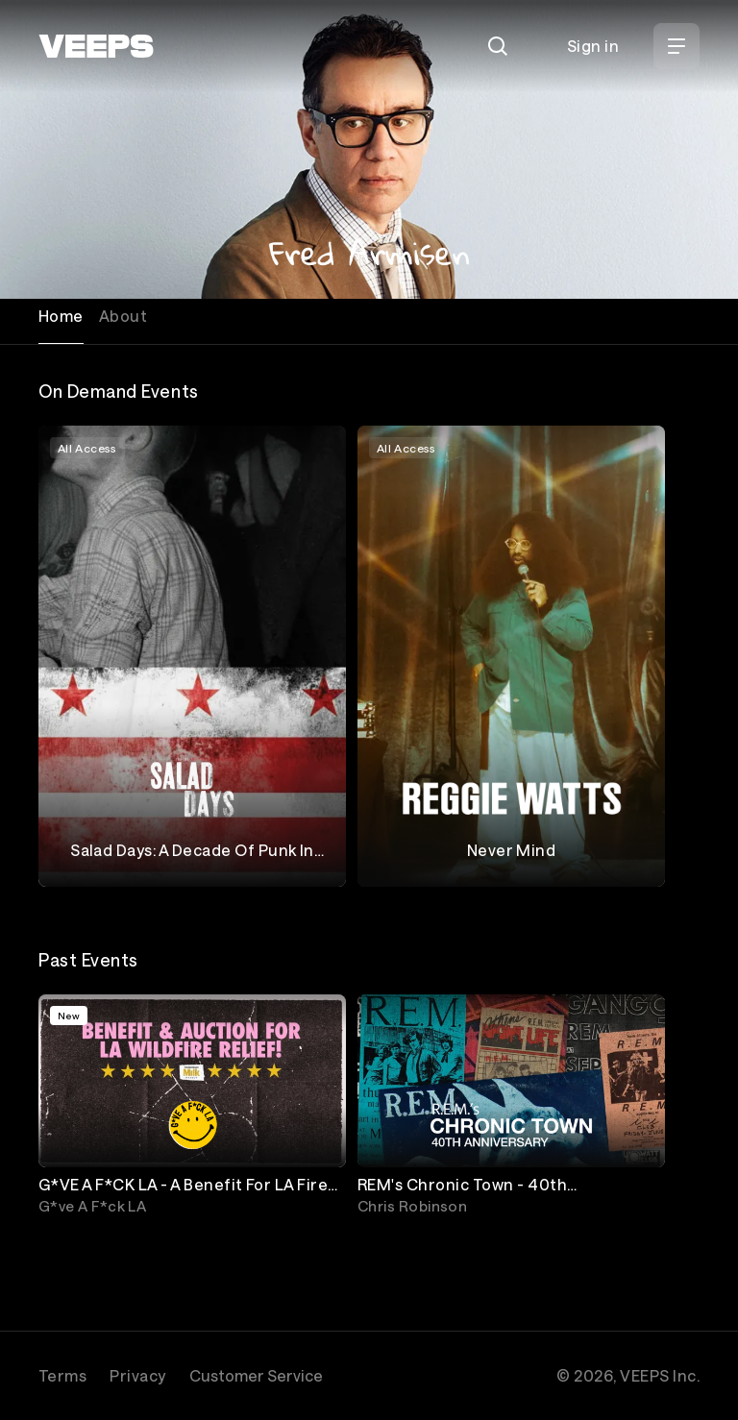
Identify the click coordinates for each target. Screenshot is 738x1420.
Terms (62, 1375)
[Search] (498, 46)
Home (61, 315)
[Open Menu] (676, 46)
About (123, 315)
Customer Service (256, 1375)
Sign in (593, 46)
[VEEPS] (96, 46)
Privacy (137, 1375)
